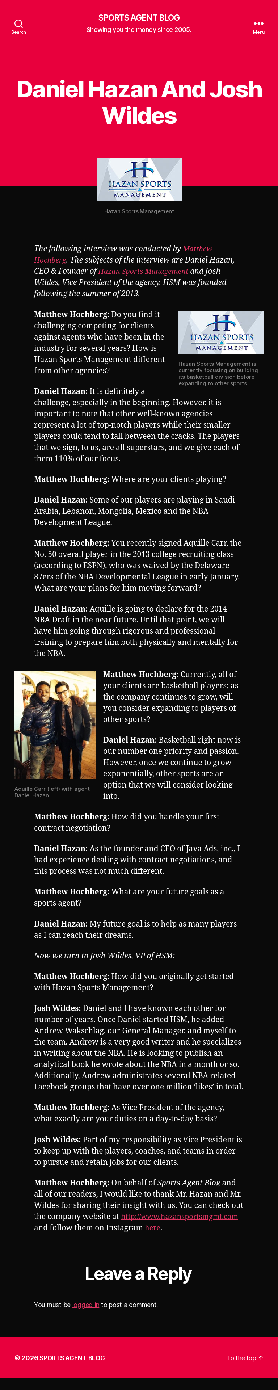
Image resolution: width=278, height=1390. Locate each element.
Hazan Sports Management (146, 272)
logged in (86, 1316)
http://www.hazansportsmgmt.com (96, 1228)
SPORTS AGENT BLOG (139, 18)
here (81, 1239)
